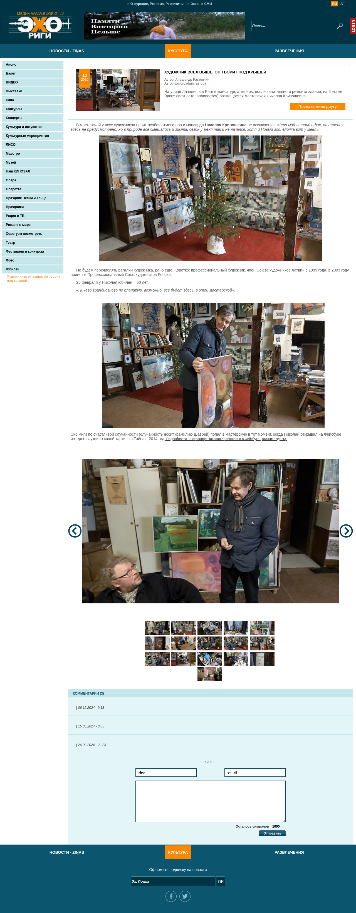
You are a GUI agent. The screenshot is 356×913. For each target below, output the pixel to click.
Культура (178, 51)
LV (341, 4)
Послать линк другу (317, 106)
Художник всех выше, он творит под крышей (33, 278)
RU (334, 4)
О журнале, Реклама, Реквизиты (157, 4)
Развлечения (289, 51)
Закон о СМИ (201, 4)
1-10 (210, 762)
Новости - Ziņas (67, 51)
